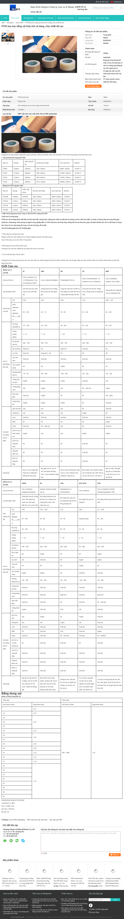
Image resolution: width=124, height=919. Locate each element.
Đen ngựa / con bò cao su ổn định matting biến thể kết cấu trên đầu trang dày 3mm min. (73, 910)
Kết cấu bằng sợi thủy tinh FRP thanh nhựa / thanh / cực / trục (61, 881)
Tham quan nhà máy (45, 18)
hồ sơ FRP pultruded (17, 820)
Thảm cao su (67, 893)
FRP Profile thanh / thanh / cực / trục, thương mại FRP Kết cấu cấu (77, 882)
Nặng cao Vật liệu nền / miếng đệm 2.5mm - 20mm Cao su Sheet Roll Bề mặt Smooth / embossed (15, 901)
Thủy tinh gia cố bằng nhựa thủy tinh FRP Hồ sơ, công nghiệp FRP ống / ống (26, 882)
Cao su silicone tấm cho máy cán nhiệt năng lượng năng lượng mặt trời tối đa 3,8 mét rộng (15, 907)
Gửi (115, 900)
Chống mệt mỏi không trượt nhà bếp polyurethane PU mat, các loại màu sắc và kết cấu (45, 901)
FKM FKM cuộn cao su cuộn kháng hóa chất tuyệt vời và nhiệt (16, 912)
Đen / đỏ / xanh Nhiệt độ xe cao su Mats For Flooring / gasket (74, 900)
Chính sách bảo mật (17, 917)
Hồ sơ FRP (19, 23)
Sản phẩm (15, 18)
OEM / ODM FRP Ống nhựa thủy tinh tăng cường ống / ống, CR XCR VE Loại (44, 882)
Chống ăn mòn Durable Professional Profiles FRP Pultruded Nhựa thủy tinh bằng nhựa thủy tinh (112, 883)
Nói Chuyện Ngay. (102, 18)
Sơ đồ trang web (101, 909)
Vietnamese (117, 2)
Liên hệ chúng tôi (84, 18)
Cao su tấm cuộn (10, 893)
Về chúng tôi (28, 18)
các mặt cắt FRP (56, 820)
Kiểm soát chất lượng (66, 18)
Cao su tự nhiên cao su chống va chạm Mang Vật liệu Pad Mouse (45, 911)
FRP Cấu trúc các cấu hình (37, 820)
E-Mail (91, 909)
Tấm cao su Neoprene (41, 893)
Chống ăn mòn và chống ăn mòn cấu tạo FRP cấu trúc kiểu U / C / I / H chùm (9, 882)
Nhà (5, 18)
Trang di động (94, 912)
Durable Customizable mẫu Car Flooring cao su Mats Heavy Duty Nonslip (74, 904)
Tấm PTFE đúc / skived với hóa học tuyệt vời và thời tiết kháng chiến (96, 881)
